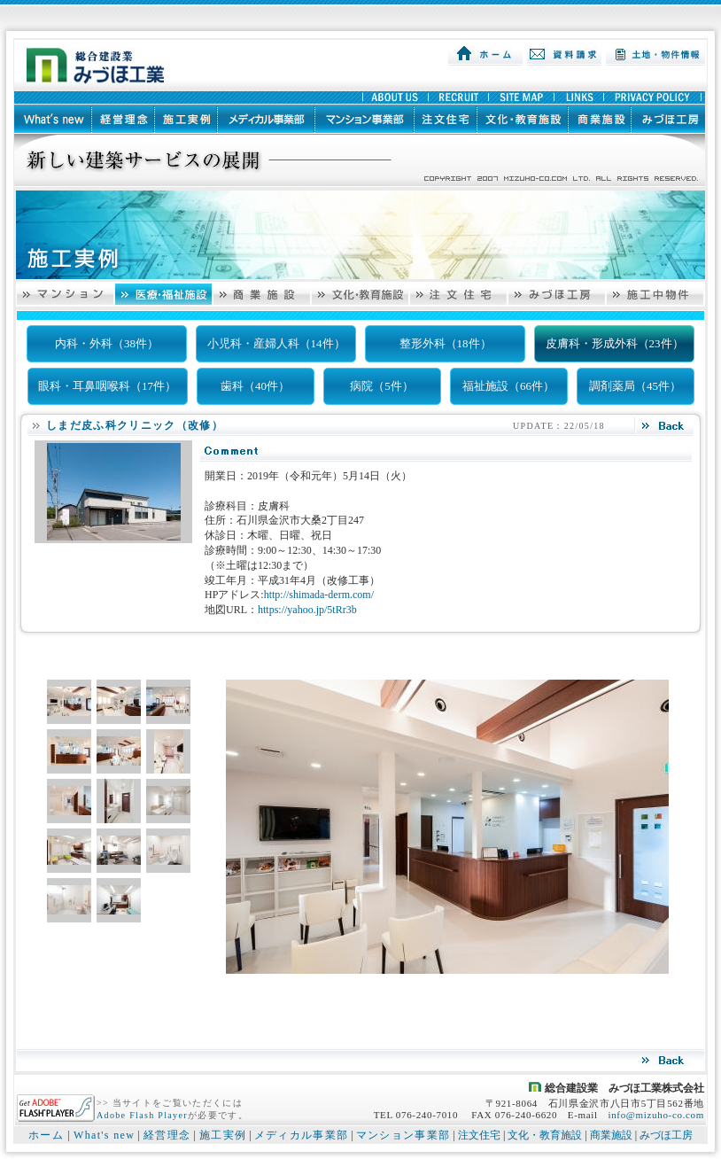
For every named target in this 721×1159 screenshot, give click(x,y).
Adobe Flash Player (142, 1115)
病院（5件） (382, 386)
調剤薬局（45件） (635, 386)
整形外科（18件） (445, 343)
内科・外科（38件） (107, 343)
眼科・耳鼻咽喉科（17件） (107, 386)
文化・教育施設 (545, 1135)
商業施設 (611, 1135)
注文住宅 (479, 1135)
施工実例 (222, 1135)
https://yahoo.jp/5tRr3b (307, 609)
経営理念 (166, 1135)
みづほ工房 (666, 1135)
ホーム (46, 1135)
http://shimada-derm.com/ (319, 594)
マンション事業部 (403, 1135)
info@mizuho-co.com (656, 1114)
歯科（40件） (255, 386)
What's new (104, 1135)
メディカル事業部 (301, 1135)
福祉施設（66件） (508, 386)
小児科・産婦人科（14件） (276, 343)
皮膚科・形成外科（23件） (615, 343)
